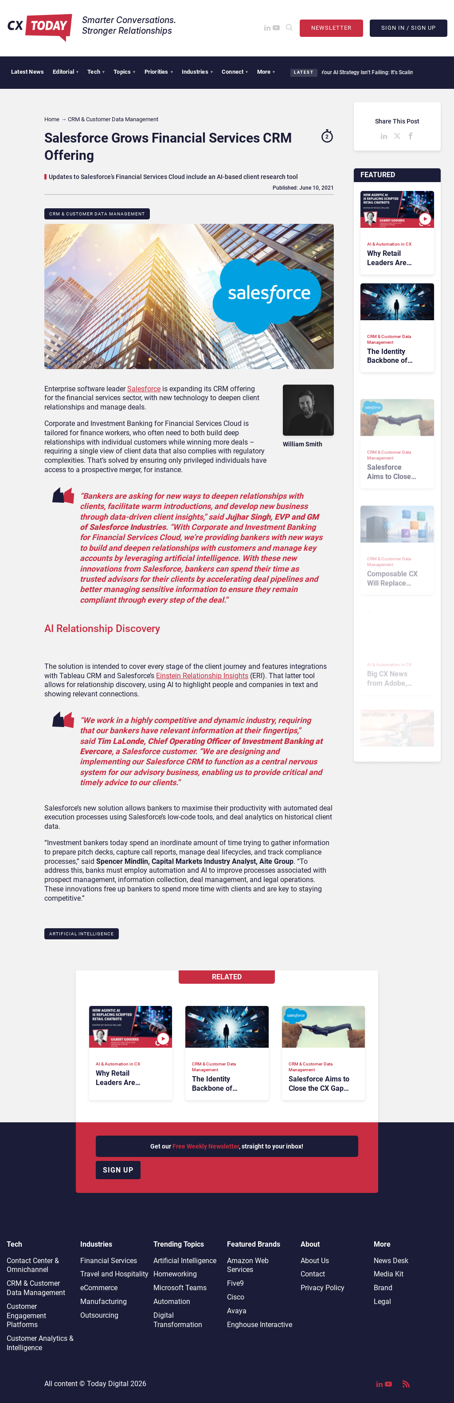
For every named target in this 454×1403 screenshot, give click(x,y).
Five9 (235, 1283)
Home (51, 119)
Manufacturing (103, 1301)
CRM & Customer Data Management (97, 213)
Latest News (27, 71)
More (266, 71)
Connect (235, 71)
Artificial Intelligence (81, 933)
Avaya (237, 1311)
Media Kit (388, 1274)
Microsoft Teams (180, 1288)
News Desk (391, 1260)
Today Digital (108, 1383)
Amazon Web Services (248, 1265)
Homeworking (175, 1274)
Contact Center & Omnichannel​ (33, 1265)
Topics (124, 71)
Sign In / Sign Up (408, 27)
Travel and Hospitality (114, 1274)
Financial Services (108, 1260)
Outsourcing (99, 1315)
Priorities (159, 71)
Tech (96, 71)
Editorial (65, 71)
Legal (382, 1301)
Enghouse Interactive (259, 1324)
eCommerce (98, 1288)
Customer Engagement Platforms (26, 1315)
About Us (315, 1260)
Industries (197, 71)
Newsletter (331, 27)
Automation (171, 1301)
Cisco (235, 1297)
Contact (313, 1274)
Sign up (118, 1170)
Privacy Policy (322, 1288)
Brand (383, 1288)
